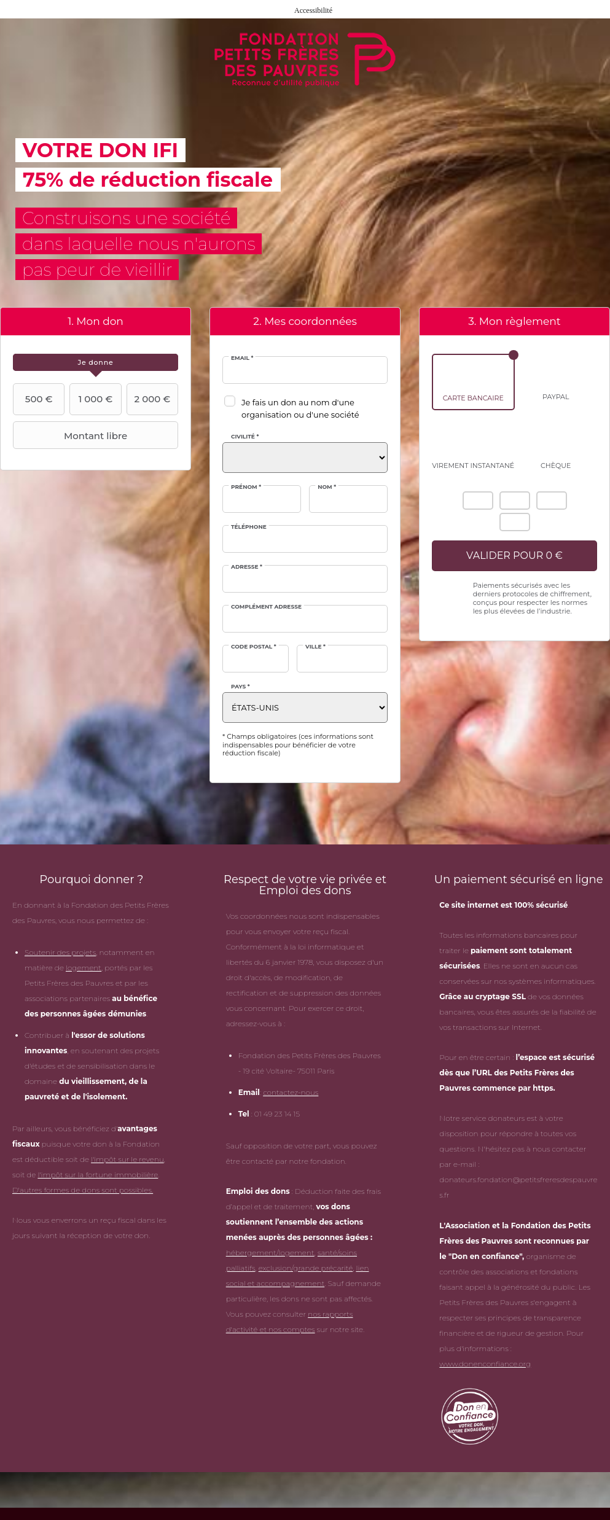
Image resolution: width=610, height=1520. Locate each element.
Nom (327, 486)
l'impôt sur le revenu (127, 1159)
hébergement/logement (270, 1252)
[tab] (95, 362)
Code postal (253, 646)
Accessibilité (313, 10)
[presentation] (95, 362)
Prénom (246, 486)
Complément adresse (266, 606)
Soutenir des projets (60, 952)
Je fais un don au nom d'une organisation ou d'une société (300, 408)
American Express (478, 500)
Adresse (246, 566)
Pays (240, 686)
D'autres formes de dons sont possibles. (82, 1190)
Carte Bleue (514, 522)
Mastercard (514, 500)
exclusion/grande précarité (306, 1268)
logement (83, 967)
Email (242, 357)
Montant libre (71, 435)
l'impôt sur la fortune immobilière (97, 1174)
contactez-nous (290, 1092)
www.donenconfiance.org (485, 1363)
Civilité (245, 436)
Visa (551, 500)
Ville (315, 646)
